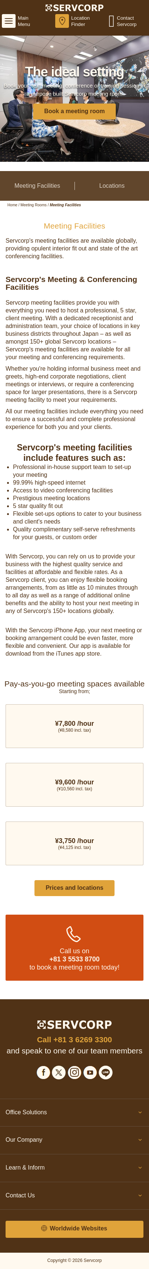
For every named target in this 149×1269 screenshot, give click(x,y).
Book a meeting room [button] (74, 111)
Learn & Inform (74, 1169)
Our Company (74, 1141)
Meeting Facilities (37, 186)
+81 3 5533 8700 (74, 959)
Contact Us (74, 1197)
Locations (112, 186)
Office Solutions (74, 1114)
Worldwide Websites (74, 1228)
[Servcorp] (75, 7)
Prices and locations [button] (74, 888)
